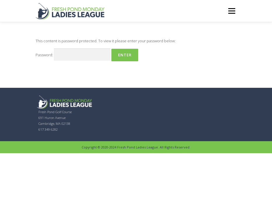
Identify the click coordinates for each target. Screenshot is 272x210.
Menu (232, 10)
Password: (73, 54)
